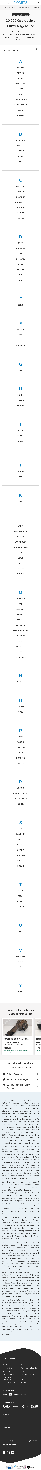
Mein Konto (6, 1365)
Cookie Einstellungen (10, 1383)
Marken (23, 1365)
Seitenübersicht (9, 1359)
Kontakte (24, 1380)
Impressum (6, 1371)
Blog (22, 1371)
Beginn (5, 1362)
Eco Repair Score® (27, 1374)
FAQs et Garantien (9, 1368)
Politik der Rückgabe (10, 1374)
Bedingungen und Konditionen (9, 1378)
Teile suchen (25, 1362)
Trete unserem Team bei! (29, 1368)
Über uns (24, 1383)
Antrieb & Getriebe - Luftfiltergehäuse (16, 8)
